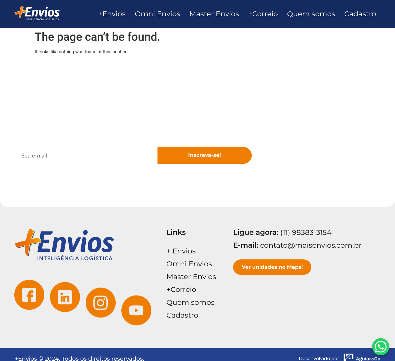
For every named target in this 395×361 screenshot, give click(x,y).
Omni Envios (189, 263)
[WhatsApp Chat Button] (380, 346)
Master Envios (191, 276)
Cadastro (182, 315)
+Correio (181, 289)
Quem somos (190, 302)
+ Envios (181, 251)
